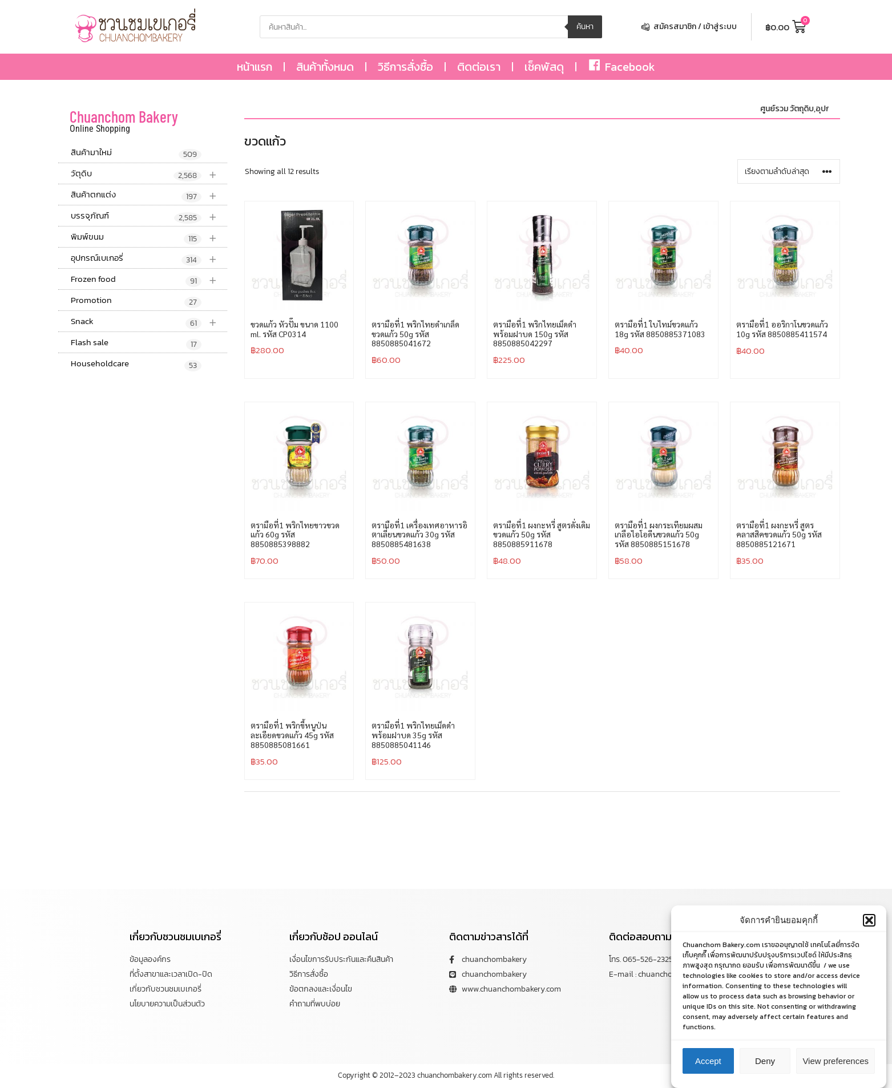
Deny (765, 1065)
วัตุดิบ (149, 173)
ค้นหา (585, 27)
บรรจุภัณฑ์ (149, 216)
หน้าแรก (254, 66)
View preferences (835, 1065)
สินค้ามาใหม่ (136, 152)
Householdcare (136, 364)
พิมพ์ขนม (149, 237)
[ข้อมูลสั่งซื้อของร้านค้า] (788, 171)
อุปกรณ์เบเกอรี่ (149, 258)
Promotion (136, 300)
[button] (869, 924)
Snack (149, 321)
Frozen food (149, 279)
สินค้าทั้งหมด (325, 66)
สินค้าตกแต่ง (149, 194)
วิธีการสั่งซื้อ (405, 66)
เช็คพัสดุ (544, 66)
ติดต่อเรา (479, 66)
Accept (708, 1065)
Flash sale (136, 342)
